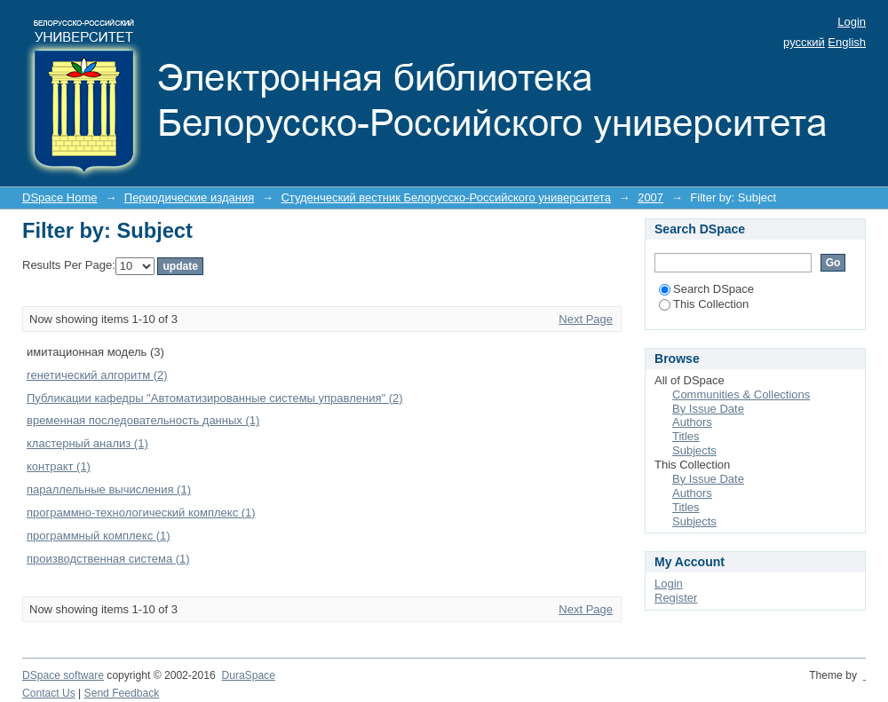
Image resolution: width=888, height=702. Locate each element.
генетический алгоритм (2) (97, 375)
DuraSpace (247, 675)
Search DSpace (706, 289)
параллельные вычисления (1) (109, 489)
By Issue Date (708, 408)
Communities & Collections (741, 394)
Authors (692, 422)
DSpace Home (60, 197)
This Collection (704, 304)
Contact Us (48, 693)
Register (675, 597)
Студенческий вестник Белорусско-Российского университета (445, 197)
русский (804, 42)
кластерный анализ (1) (87, 443)
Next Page (586, 319)
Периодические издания (189, 197)
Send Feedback (122, 693)
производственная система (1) (108, 558)
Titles (686, 436)
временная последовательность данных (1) (143, 420)
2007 (650, 197)
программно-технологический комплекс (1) (141, 512)
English (847, 42)
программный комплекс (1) (98, 535)
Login (851, 21)
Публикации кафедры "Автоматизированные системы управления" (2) (215, 398)
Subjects (694, 450)
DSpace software (63, 675)
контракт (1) (59, 466)
